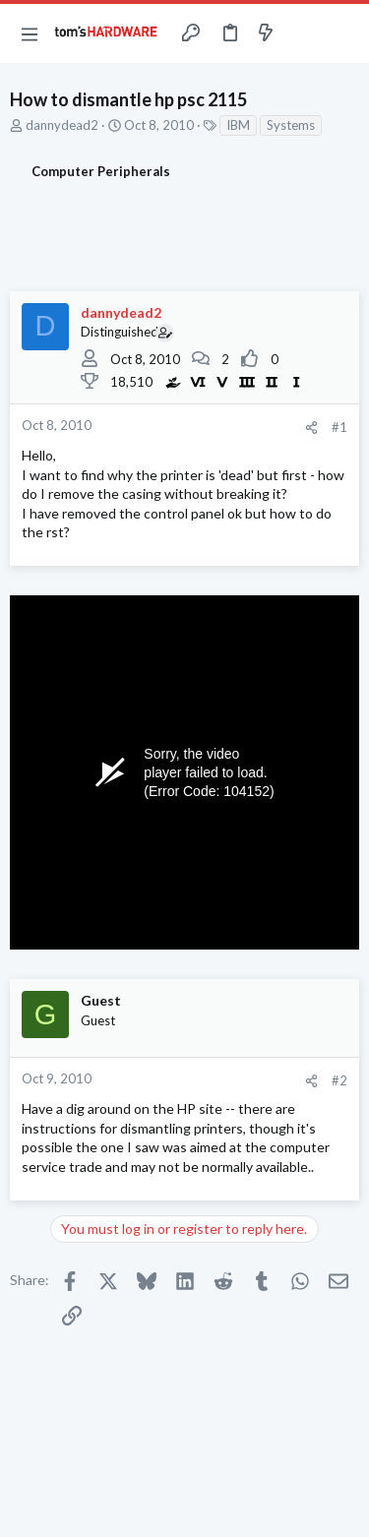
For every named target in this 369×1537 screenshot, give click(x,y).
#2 (339, 1080)
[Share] (311, 427)
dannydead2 (62, 125)
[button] (29, 33)
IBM (238, 125)
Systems (291, 125)
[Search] (342, 33)
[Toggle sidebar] (304, 33)
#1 (339, 427)
